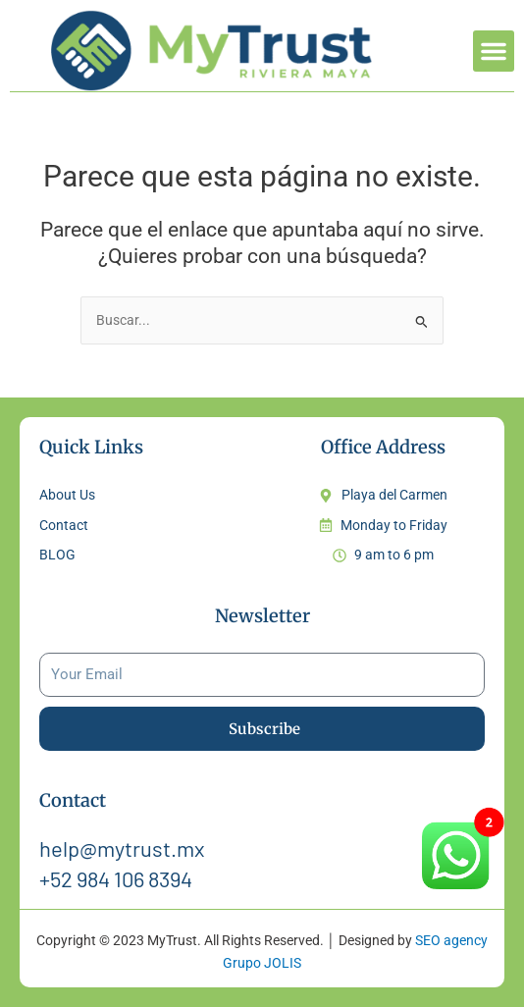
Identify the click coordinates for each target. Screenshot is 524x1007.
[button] (493, 51)
